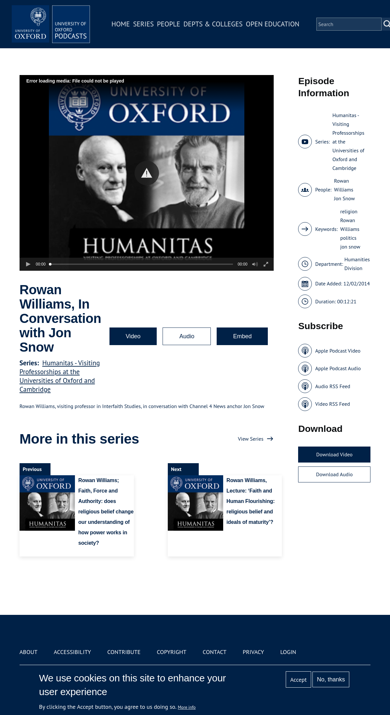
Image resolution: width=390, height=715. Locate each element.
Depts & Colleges (213, 24)
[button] (147, 173)
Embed (242, 336)
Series (143, 24)
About (28, 652)
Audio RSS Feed (332, 386)
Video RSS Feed (332, 404)
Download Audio (334, 474)
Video (133, 336)
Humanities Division (357, 263)
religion (348, 211)
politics (348, 238)
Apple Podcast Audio (338, 368)
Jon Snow (344, 198)
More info (187, 707)
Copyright (171, 652)
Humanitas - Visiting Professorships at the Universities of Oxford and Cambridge (60, 376)
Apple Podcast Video (337, 350)
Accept (298, 679)
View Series (250, 438)
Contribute (123, 652)
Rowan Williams (343, 185)
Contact (214, 652)
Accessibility (72, 652)
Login (288, 652)
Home (120, 24)
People (168, 24)
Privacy (253, 652)
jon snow (350, 246)
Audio (186, 336)
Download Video (334, 454)
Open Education (272, 24)
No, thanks (331, 679)
